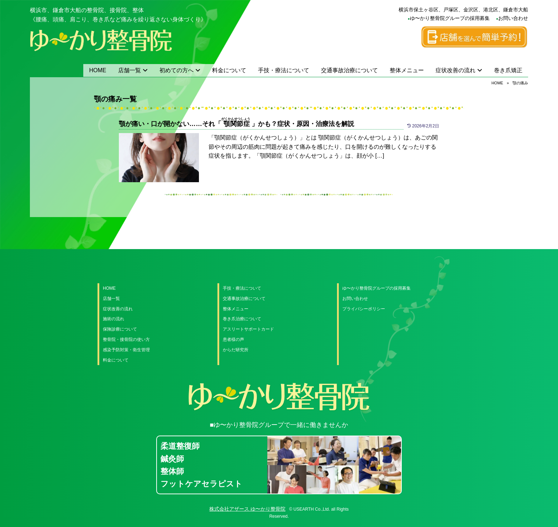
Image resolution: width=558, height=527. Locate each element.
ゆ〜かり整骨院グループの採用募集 (450, 18)
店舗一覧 (129, 70)
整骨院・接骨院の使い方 (126, 339)
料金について (229, 70)
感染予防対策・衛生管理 (126, 349)
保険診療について (120, 329)
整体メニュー (407, 70)
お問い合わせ (513, 18)
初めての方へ (176, 70)
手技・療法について (283, 70)
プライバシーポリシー (363, 308)
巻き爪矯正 (508, 70)
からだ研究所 (235, 349)
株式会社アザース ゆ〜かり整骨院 (247, 509)
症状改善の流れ (455, 70)
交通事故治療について (349, 70)
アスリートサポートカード (248, 329)
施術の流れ (113, 318)
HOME (97, 70)
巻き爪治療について (242, 318)
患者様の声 (233, 339)
